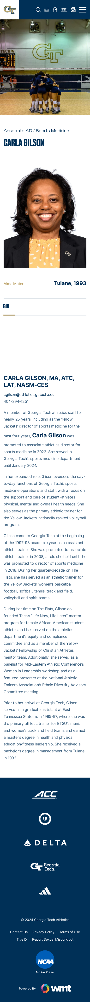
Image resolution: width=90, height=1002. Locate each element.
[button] (38, 9)
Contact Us (19, 932)
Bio (6, 306)
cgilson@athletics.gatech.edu (29, 394)
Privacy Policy (43, 932)
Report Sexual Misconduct (52, 939)
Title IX (22, 939)
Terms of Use (69, 932)
